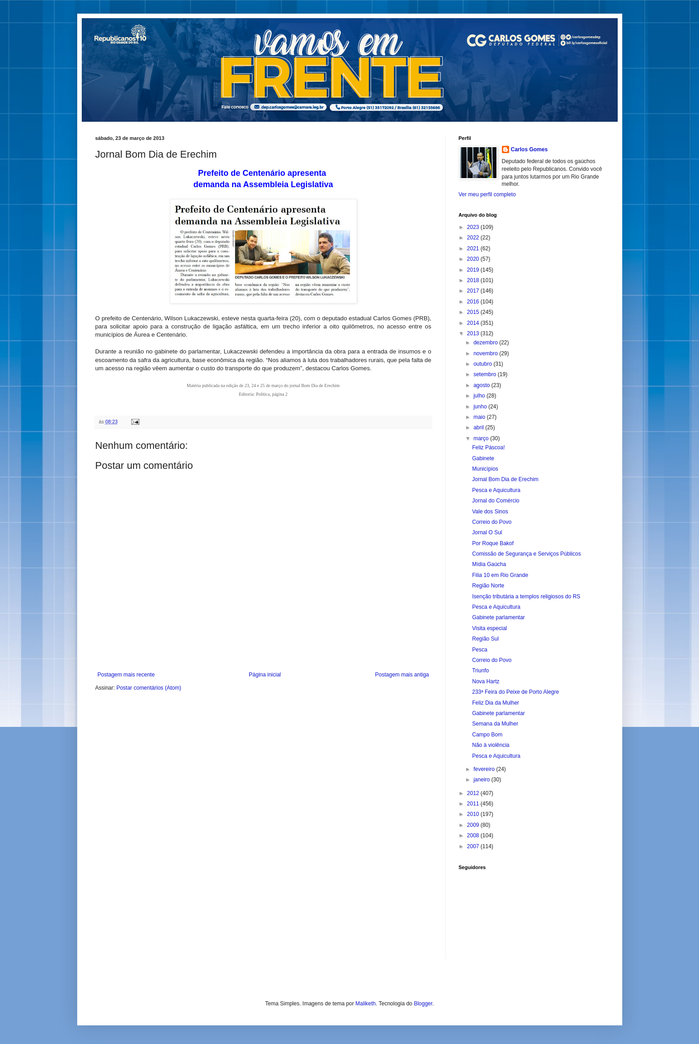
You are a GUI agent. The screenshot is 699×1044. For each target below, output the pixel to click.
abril (479, 427)
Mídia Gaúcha (489, 564)
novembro (486, 353)
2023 (474, 227)
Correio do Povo (491, 522)
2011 (474, 803)
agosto (482, 385)
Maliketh (366, 1003)
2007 (474, 846)
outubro (483, 364)
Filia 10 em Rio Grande (500, 575)
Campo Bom (487, 734)
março (481, 438)
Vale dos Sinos (490, 511)
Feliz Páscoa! (488, 447)
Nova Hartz (485, 681)
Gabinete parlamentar (498, 617)
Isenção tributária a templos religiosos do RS (526, 596)
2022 (474, 237)
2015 (474, 312)
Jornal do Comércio (495, 500)
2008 (474, 835)
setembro (485, 374)
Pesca (479, 649)
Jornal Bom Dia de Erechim (505, 479)
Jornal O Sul (487, 532)
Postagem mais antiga (402, 674)
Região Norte (488, 585)
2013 (474, 333)
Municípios (485, 469)
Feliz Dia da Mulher (495, 703)
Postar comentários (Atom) (148, 688)
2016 (474, 301)
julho (479, 396)
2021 (474, 248)
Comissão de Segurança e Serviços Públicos (526, 554)
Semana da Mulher (495, 724)
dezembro (486, 342)
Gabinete (483, 458)
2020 (474, 259)
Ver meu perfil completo (487, 194)
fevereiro (484, 769)
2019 (474, 270)
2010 (474, 814)
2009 (474, 825)
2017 (474, 291)
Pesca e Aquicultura (496, 490)
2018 (474, 280)
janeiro (482, 779)
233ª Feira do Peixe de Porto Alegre (515, 692)
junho (480, 406)
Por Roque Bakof (492, 543)
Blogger (423, 1003)
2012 (474, 793)
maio (479, 417)
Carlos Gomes (529, 149)
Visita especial (489, 628)
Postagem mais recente (126, 674)
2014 (474, 323)
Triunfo (480, 670)
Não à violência (490, 745)
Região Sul (485, 639)
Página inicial (265, 674)
